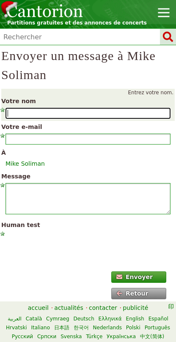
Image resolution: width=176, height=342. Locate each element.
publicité (135, 307)
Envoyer (134, 277)
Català (34, 319)
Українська (121, 336)
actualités (68, 307)
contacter (103, 307)
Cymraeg (57, 319)
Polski (133, 328)
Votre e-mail (21, 126)
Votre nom (18, 101)
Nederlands (107, 328)
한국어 (81, 328)
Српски (47, 336)
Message (15, 176)
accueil (38, 307)
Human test (20, 225)
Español (158, 319)
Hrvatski (16, 328)
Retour (132, 293)
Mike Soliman (25, 163)
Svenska (71, 336)
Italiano (40, 328)
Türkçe (94, 336)
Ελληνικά (110, 319)
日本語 (61, 328)
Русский (22, 336)
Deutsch (83, 319)
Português (157, 328)
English (135, 319)
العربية (15, 319)
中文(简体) (152, 336)
